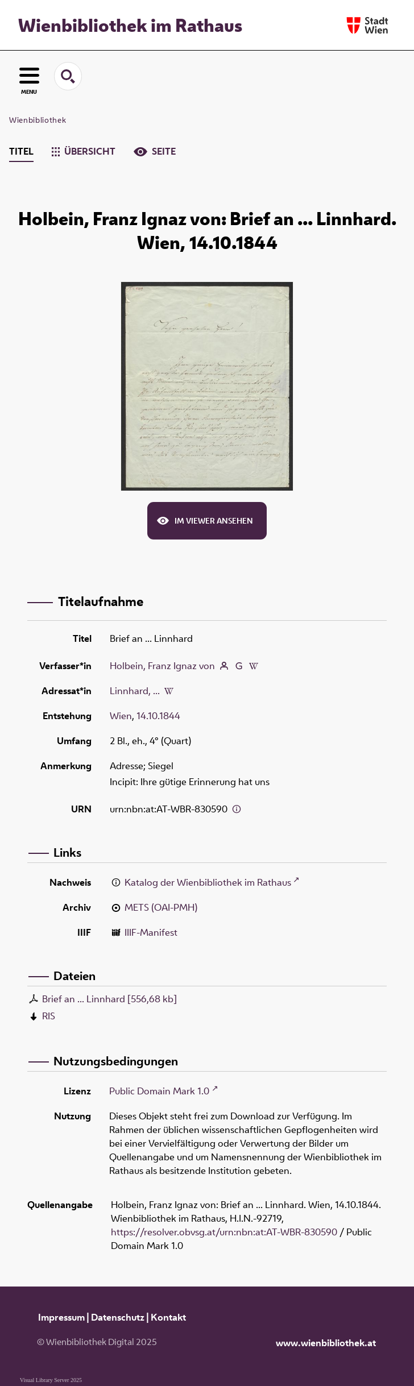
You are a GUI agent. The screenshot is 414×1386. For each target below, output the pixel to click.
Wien (121, 715)
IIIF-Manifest (151, 932)
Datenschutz (117, 1317)
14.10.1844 (158, 715)
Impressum (61, 1317)
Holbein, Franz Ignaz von (162, 665)
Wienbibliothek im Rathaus (130, 25)
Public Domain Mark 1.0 (159, 1091)
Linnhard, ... (135, 690)
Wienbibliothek (37, 120)
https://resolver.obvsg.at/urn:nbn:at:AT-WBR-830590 (224, 1232)
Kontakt (168, 1317)
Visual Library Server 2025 (51, 1380)
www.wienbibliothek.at (326, 1343)
